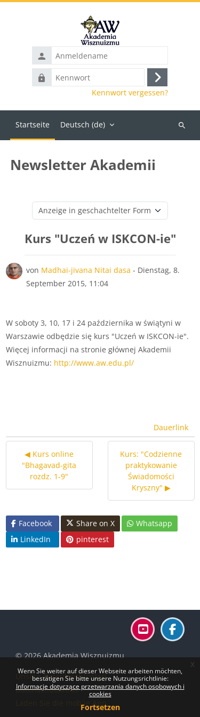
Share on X (90, 523)
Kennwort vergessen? (130, 93)
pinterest (87, 539)
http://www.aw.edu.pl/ (94, 363)
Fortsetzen (100, 707)
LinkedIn (31, 539)
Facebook (31, 523)
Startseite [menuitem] (32, 124)
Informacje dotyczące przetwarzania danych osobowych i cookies (100, 690)
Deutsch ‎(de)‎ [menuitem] (82, 124)
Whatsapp (149, 523)
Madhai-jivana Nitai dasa (86, 270)
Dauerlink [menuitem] (171, 427)
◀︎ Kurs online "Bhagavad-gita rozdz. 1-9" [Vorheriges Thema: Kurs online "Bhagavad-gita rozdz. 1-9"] (49, 465)
